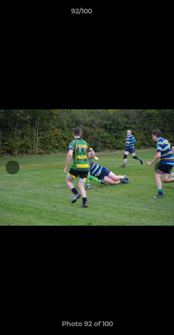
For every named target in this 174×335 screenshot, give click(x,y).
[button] (140, 13)
